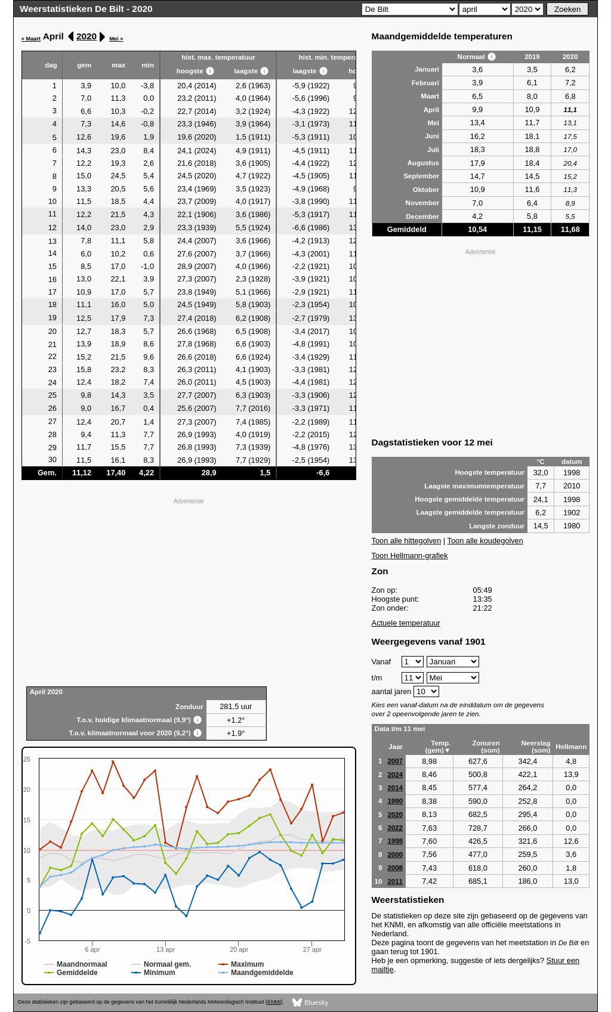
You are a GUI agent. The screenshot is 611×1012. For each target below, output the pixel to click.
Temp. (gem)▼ (438, 746)
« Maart (31, 39)
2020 (86, 36)
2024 (395, 774)
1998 (395, 840)
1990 (395, 800)
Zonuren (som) (485, 746)
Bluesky (310, 1003)
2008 (395, 867)
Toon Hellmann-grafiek (410, 555)
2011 (395, 881)
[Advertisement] (189, 590)
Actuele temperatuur (406, 622)
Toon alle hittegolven (407, 540)
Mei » (116, 39)
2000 (395, 854)
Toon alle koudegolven (485, 540)
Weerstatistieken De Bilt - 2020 (86, 9)
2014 (395, 787)
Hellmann (571, 746)
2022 (395, 827)
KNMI (273, 1002)
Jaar (395, 746)
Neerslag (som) (536, 746)
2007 (395, 761)
